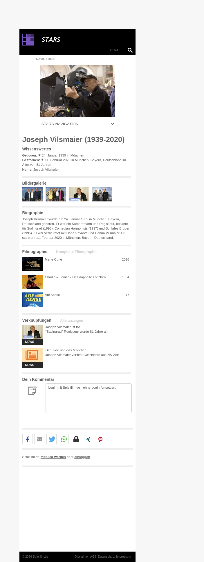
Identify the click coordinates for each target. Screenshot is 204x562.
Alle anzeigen (71, 321)
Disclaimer (82, 556)
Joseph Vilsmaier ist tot (63, 327)
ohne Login (91, 387)
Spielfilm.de (71, 387)
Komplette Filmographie (76, 252)
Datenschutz (106, 556)
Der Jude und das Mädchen (66, 350)
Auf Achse (52, 295)
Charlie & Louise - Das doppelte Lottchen (75, 277)
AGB (93, 556)
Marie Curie (53, 259)
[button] (27, 439)
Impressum (123, 556)
